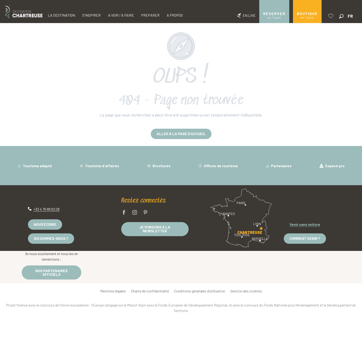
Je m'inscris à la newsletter (154, 229)
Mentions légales (113, 291)
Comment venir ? (305, 238)
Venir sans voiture (305, 224)
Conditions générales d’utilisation (199, 291)
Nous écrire (45, 224)
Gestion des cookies (246, 291)
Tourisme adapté (34, 166)
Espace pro (332, 166)
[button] (341, 16)
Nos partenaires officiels (51, 272)
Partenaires (278, 166)
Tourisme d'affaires (99, 166)
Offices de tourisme (218, 166)
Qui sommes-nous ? (51, 238)
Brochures (159, 166)
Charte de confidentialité (150, 291)
